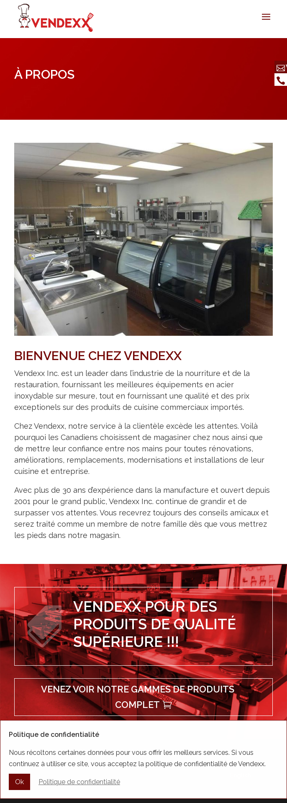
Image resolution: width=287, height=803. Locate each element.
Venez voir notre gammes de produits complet (137, 697)
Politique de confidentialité (79, 783)
